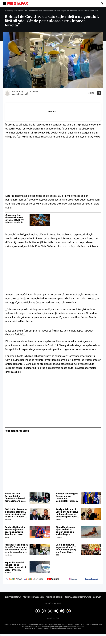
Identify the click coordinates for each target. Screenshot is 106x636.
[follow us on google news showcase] (33, 579)
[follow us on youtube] (53, 579)
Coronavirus (22, 11)
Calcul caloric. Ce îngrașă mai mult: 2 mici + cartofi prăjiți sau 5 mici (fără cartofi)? (66, 548)
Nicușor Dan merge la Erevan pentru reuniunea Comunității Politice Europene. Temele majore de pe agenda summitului (67, 497)
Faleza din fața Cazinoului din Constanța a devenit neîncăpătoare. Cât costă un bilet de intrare (15, 497)
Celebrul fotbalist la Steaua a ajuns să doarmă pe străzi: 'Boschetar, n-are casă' (15, 531)
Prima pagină (10, 11)
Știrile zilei (33, 91)
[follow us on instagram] (72, 579)
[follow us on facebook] (91, 579)
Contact (97, 597)
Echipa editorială (13, 597)
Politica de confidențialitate (78, 597)
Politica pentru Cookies (33, 597)
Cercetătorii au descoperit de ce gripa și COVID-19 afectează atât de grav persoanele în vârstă (15, 219)
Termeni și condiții (54, 597)
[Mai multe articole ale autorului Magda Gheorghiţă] (7, 93)
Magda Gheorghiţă (20, 94)
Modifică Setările (53, 603)
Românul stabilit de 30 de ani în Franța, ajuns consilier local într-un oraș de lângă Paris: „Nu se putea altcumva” (16, 548)
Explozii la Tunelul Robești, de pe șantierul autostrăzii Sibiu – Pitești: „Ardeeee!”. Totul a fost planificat (15, 566)
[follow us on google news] (14, 579)
